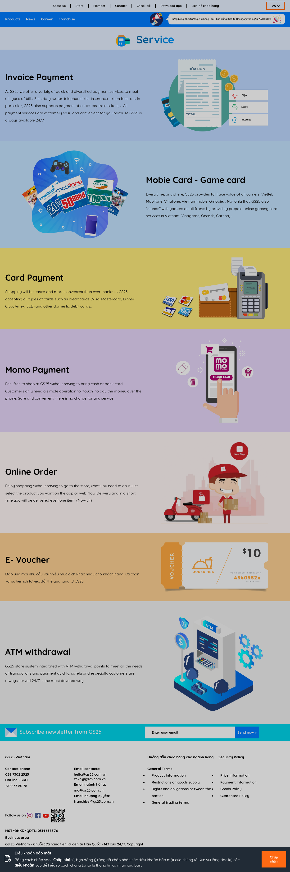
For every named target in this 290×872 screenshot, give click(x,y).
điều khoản (24, 865)
